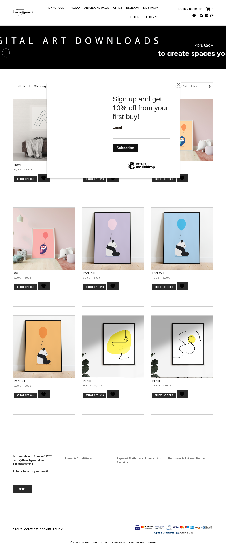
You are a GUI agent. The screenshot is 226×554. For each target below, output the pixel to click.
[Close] (178, 84)
